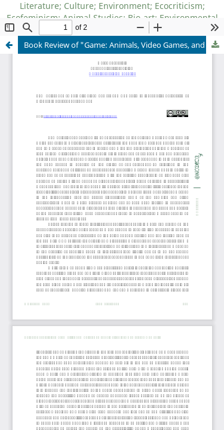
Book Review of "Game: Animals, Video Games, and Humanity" (124, 44)
